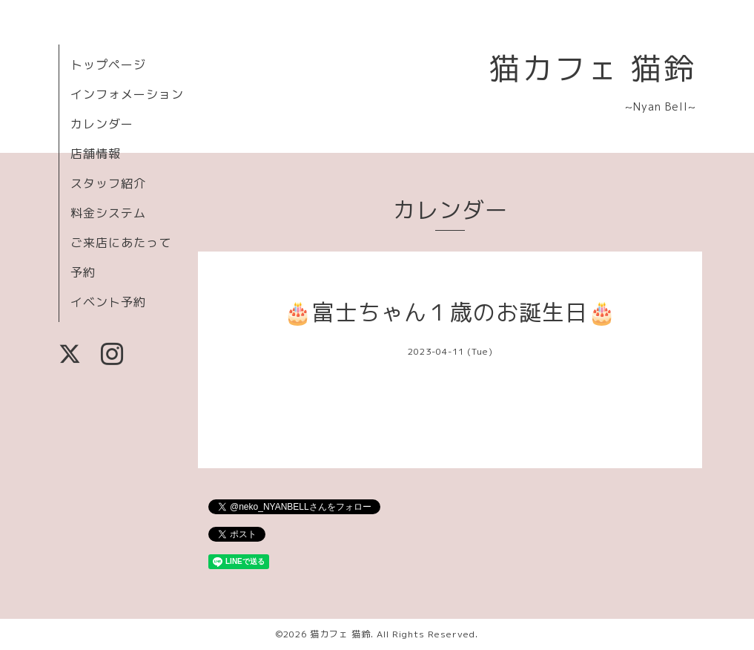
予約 (83, 272)
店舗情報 (95, 153)
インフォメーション (127, 94)
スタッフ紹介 (108, 183)
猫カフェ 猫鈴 (592, 68)
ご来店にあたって (120, 242)
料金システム (108, 213)
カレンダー (101, 124)
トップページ (108, 64)
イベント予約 (108, 302)
